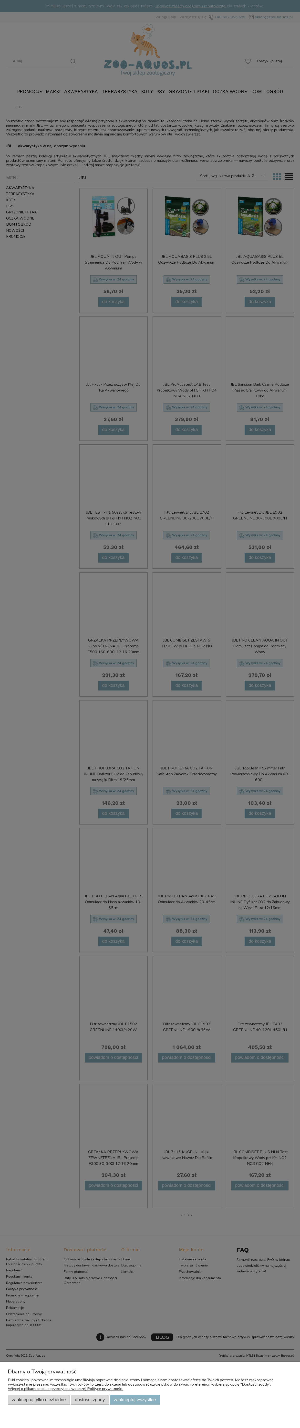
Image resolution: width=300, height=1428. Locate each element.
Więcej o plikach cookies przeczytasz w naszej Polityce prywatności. (65, 1388)
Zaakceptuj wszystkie (135, 1399)
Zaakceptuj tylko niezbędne (39, 1399)
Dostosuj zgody (90, 1399)
